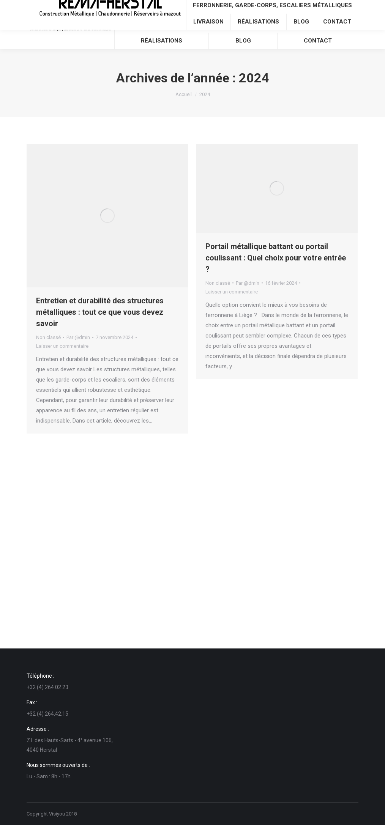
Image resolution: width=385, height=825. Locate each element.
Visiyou (57, 814)
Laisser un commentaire (62, 346)
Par (78, 337)
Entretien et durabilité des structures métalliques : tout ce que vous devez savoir (100, 312)
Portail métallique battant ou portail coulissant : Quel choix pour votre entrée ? (275, 258)
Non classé (48, 337)
